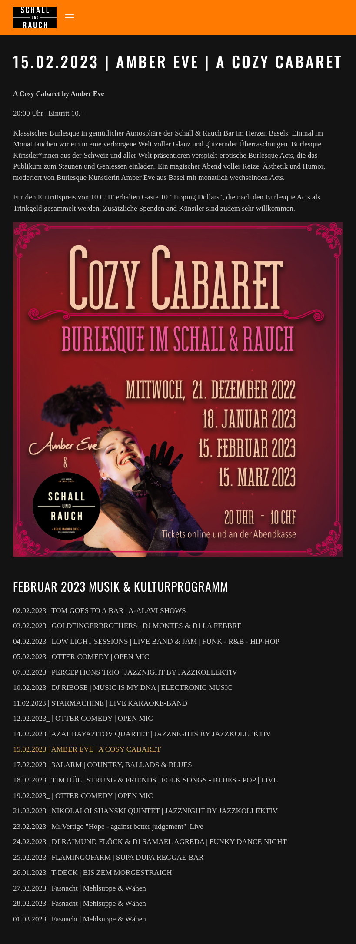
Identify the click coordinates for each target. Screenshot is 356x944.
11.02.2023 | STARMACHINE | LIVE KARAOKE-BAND (100, 703)
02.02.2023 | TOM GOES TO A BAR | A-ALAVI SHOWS (99, 610)
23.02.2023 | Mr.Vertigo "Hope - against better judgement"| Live (108, 826)
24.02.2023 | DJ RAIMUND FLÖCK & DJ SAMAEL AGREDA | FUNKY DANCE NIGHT (150, 842)
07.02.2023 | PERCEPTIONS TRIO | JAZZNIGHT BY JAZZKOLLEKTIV (125, 672)
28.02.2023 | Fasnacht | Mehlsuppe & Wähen (79, 903)
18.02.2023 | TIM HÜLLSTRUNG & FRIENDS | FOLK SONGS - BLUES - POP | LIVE (145, 780)
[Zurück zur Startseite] (35, 17)
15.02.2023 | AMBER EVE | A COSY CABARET (87, 749)
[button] (69, 17)
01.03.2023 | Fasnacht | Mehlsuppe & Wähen (79, 919)
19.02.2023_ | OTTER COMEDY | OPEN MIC (83, 796)
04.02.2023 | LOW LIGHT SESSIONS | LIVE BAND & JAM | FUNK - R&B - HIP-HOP (146, 641)
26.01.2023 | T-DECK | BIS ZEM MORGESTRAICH (92, 872)
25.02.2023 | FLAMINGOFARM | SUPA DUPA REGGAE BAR (108, 857)
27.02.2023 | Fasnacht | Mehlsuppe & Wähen (79, 888)
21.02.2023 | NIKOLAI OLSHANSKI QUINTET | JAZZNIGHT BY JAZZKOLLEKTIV (145, 811)
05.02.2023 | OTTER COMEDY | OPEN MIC (81, 657)
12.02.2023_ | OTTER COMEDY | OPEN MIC (83, 718)
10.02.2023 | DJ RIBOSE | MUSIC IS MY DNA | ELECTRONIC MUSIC (122, 687)
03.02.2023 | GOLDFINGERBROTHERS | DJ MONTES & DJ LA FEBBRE (127, 626)
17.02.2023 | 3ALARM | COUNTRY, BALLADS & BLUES (102, 765)
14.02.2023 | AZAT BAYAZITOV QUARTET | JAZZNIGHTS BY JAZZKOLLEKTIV (142, 734)
